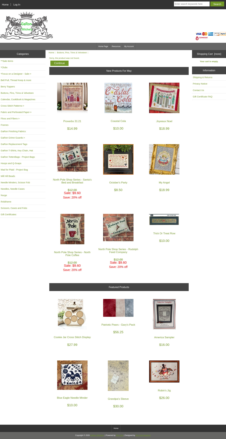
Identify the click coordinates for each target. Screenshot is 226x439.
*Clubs (4, 67)
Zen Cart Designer (143, 435)
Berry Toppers (8, 86)
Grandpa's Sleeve (118, 398)
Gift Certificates (8, 214)
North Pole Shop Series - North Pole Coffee (72, 254)
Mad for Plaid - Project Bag (14, 169)
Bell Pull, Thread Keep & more (16, 80)
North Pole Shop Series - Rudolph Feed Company (118, 251)
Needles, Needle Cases (13, 189)
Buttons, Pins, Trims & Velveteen (72, 52)
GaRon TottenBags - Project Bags (18, 157)
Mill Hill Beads (8, 176)
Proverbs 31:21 (72, 121)
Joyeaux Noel (164, 121)
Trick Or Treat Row (164, 233)
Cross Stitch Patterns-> (12, 105)
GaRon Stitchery (97, 435)
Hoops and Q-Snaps (11, 163)
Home (5, 4)
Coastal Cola (118, 121)
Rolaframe (6, 201)
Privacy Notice (200, 83)
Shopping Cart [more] (209, 54)
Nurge (4, 195)
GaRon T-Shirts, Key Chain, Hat (17, 150)
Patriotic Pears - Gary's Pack (118, 324)
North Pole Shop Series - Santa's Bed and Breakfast (72, 181)
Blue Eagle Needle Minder (72, 397)
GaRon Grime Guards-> (13, 137)
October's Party (118, 182)
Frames (4, 125)
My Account (129, 46)
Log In (16, 4)
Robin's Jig (164, 390)
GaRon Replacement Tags (14, 144)
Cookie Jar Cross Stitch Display (72, 337)
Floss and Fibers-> (10, 118)
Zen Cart (119, 435)
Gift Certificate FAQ (202, 96)
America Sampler (164, 337)
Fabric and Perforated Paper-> (16, 112)
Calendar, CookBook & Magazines (18, 99)
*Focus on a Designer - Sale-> (16, 73)
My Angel (164, 182)
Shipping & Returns (202, 77)
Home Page (103, 46)
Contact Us (198, 90)
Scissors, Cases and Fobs (14, 208)
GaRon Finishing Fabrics (13, 131)
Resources (116, 46)
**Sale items (7, 61)
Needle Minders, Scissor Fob (15, 182)
